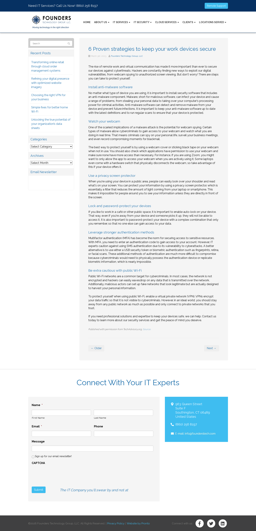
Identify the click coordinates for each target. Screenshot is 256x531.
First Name (38, 418)
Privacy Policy (115, 523)
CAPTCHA (38, 463)
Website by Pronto (138, 523)
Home (87, 22)
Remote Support (216, 5)
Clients (189, 22)
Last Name (100, 418)
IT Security (143, 22)
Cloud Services (167, 22)
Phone (98, 426)
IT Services (121, 22)
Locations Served (212, 22)
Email (37, 426)
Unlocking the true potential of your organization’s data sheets (50, 124)
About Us (101, 22)
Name (37, 405)
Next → (211, 348)
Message (38, 441)
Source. (147, 329)
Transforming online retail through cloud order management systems (47, 66)
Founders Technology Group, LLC (127, 56)
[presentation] (58, 474)
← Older (96, 348)
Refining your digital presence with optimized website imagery (50, 83)
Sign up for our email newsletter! (53, 456)
